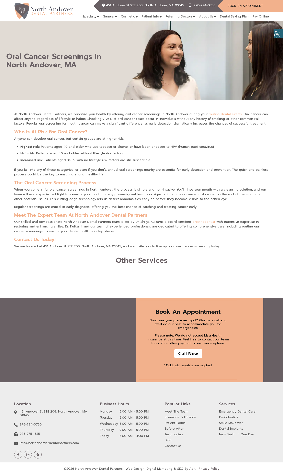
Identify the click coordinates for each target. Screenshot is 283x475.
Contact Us (173, 446)
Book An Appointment (245, 6)
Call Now (188, 353)
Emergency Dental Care (237, 412)
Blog (168, 440)
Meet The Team (176, 412)
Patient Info (150, 16)
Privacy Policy (208, 468)
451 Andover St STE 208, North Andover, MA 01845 (145, 5)
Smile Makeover (231, 423)
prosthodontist (204, 221)
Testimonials (174, 434)
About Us (206, 16)
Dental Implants (231, 429)
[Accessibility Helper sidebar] (278, 33)
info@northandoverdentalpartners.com (49, 443)
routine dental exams (225, 114)
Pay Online (261, 16)
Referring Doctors (179, 16)
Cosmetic (128, 16)
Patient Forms (175, 423)
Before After (174, 429)
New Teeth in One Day (236, 434)
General (108, 16)
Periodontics (228, 417)
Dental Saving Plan (234, 16)
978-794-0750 (205, 5)
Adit (192, 468)
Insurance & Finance (180, 417)
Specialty (89, 16)
